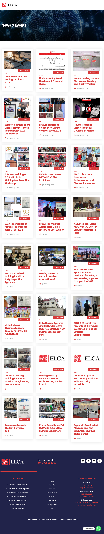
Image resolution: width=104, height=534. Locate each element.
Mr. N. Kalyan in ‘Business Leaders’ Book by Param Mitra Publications (16, 330)
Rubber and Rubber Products (18, 485)
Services (52, 489)
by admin (43, 234)
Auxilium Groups (72, 519)
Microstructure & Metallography (18, 489)
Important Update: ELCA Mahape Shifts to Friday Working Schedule (86, 380)
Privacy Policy (52, 505)
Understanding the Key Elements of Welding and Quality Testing (86, 81)
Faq (52, 508)
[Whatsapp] (98, 528)
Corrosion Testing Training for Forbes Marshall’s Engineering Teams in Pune (17, 380)
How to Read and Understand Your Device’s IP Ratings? (85, 127)
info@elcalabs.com (87, 496)
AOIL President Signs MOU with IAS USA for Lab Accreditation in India (85, 228)
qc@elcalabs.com (86, 488)
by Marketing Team (12, 87)
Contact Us (52, 501)
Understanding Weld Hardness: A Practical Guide (51, 81)
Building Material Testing (18, 504)
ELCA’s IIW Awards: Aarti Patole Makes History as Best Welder (51, 226)
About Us (52, 485)
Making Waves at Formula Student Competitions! (48, 276)
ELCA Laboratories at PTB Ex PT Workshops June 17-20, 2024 (16, 226)
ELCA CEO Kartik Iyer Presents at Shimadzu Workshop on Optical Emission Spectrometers (86, 329)
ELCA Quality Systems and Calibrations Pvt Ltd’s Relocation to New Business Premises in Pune (52, 329)
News (6, 121)
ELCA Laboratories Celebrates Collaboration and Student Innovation (84, 179)
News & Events (52, 493)
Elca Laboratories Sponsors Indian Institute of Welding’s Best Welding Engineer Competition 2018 (86, 275)
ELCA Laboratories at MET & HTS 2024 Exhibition (50, 177)
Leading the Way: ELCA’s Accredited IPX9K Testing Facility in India (51, 380)
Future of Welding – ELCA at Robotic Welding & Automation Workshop (17, 179)
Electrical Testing (18, 508)
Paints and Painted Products (18, 492)
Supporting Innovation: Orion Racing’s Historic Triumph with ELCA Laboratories (17, 129)
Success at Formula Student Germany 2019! (15, 428)
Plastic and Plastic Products (18, 496)
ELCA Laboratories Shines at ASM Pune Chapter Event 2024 (50, 127)
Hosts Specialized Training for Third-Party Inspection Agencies (15, 278)
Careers (52, 497)
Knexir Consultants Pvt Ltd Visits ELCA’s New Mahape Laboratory (51, 428)
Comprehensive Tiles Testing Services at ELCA (16, 79)
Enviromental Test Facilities (18, 500)
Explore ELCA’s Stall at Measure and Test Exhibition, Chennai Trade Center (86, 430)
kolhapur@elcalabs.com (87, 505)
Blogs (6, 73)
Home (52, 481)
